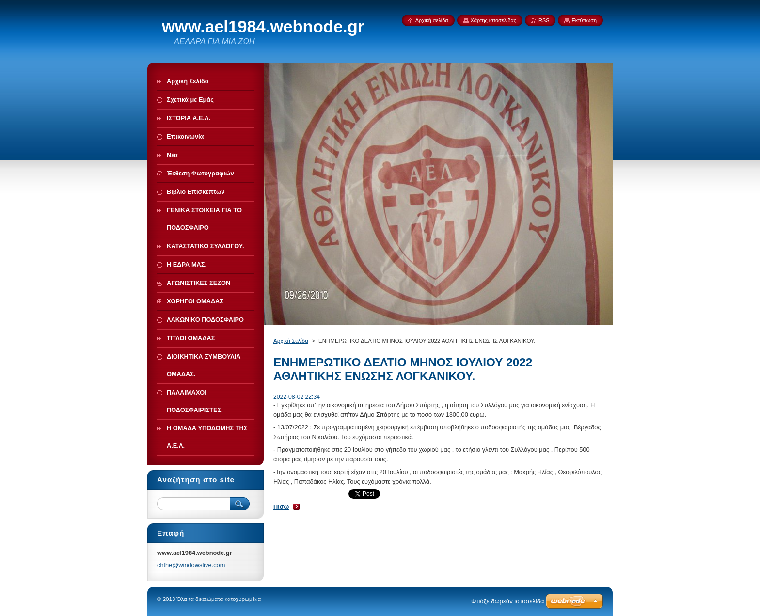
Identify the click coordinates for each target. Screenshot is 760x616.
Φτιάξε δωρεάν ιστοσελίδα (507, 601)
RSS (543, 20)
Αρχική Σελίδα (290, 341)
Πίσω (281, 506)
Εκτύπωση (584, 20)
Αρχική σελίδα (431, 20)
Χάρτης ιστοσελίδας (494, 20)
